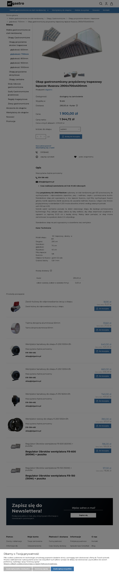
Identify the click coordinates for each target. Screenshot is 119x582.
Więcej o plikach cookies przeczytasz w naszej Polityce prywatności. (30, 564)
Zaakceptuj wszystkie (62, 569)
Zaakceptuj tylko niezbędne (18, 569)
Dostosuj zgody (41, 569)
